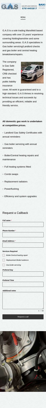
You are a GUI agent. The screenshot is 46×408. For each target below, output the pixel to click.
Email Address (8, 241)
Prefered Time (8, 280)
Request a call (23, 317)
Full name (7, 220)
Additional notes (9, 291)
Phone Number (9, 231)
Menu (23, 17)
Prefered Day (7, 270)
